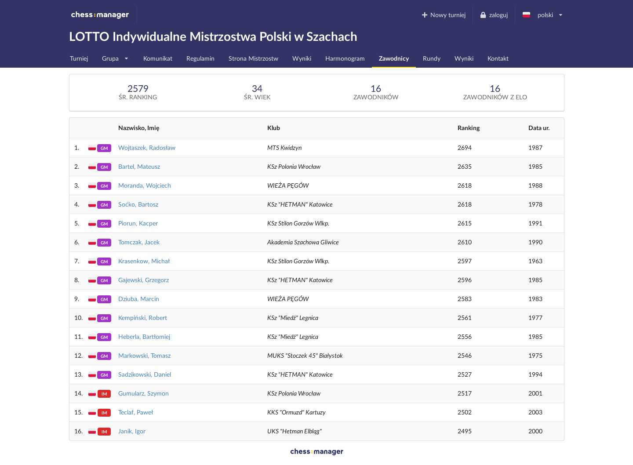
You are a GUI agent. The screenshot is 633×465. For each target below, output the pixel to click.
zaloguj (494, 14)
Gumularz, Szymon (143, 393)
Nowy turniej (443, 14)
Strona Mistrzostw (253, 58)
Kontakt (498, 58)
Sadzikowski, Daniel (144, 374)
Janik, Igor (132, 431)
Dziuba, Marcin (138, 298)
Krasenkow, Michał (144, 261)
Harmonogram (345, 58)
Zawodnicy (394, 58)
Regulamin (200, 58)
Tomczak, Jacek (139, 242)
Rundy (431, 58)
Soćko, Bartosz (138, 204)
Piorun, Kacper (138, 223)
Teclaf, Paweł (135, 412)
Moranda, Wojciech (144, 185)
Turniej (79, 58)
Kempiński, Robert (142, 317)
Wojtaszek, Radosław (146, 147)
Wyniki (301, 58)
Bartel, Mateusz (139, 166)
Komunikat (157, 58)
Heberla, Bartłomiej (144, 336)
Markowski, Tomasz (144, 355)
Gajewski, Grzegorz (143, 279)
